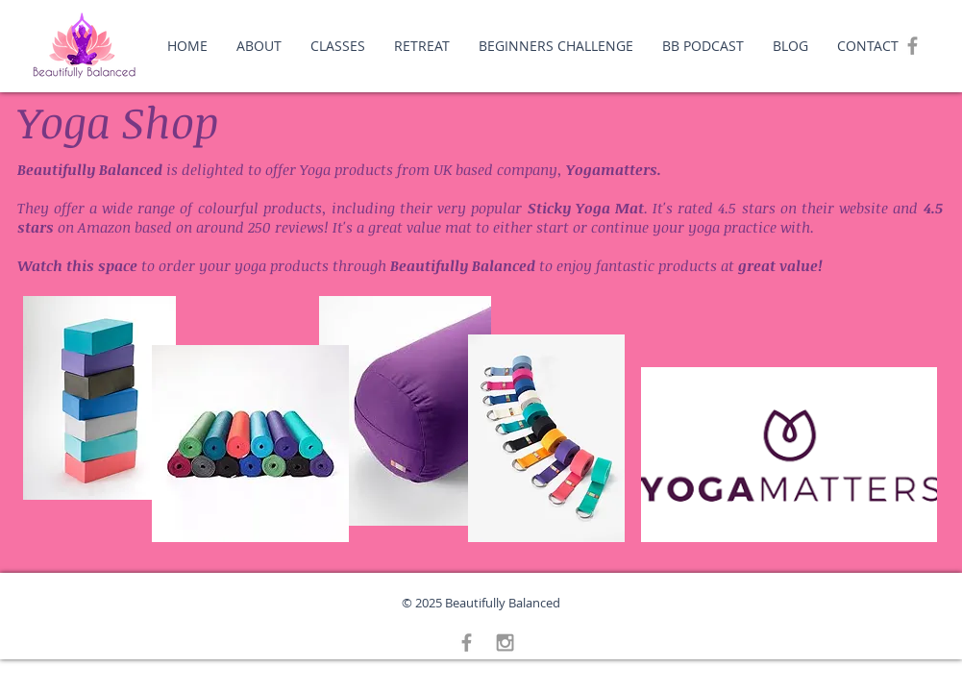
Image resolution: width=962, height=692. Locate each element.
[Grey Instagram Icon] (505, 642)
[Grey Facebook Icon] (912, 46)
